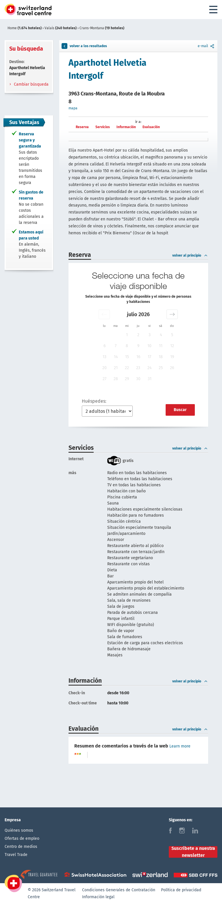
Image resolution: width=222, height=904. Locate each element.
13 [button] (104, 356)
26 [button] (172, 367)
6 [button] (104, 345)
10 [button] (149, 345)
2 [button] (138, 334)
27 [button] (104, 378)
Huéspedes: (94, 401)
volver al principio (190, 255)
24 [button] (149, 367)
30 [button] (138, 378)
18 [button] (161, 356)
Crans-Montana (101, 28)
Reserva (82, 127)
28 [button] (116, 378)
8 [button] (127, 345)
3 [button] (150, 334)
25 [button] (161, 367)
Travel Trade (16, 854)
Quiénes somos (19, 830)
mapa (73, 108)
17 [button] (149, 356)
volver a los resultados (84, 46)
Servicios (102, 127)
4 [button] (161, 334)
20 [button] (104, 367)
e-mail (206, 46)
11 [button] (160, 345)
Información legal (98, 896)
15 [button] (127, 356)
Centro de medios (21, 846)
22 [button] (127, 367)
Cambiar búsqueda (31, 84)
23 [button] (138, 367)
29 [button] (127, 378)
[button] (104, 314)
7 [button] (115, 345)
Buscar (180, 409)
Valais (61, 28)
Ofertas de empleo (22, 838)
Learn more (179, 746)
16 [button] (138, 356)
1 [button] (127, 334)
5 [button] (172, 334)
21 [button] (116, 367)
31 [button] (149, 378)
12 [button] (172, 345)
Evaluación (151, 127)
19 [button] (172, 356)
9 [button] (138, 345)
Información (126, 127)
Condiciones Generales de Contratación (118, 890)
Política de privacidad (181, 890)
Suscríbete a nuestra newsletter (193, 852)
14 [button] (116, 356)
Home (25, 28)
